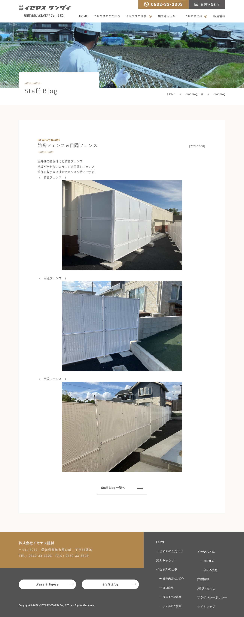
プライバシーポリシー (212, 597)
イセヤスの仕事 (139, 16)
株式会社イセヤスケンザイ (45, 11)
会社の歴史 (210, 570)
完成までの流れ (172, 596)
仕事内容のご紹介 (173, 578)
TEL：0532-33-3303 (163, 4)
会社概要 (209, 560)
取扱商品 (168, 587)
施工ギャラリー (168, 16)
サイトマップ (206, 606)
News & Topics (47, 584)
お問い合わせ (207, 4)
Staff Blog (110, 584)
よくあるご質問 (172, 606)
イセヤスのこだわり (107, 16)
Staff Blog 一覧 (194, 94)
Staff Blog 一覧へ (113, 487)
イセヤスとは (195, 16)
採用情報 (217, 16)
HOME (85, 16)
